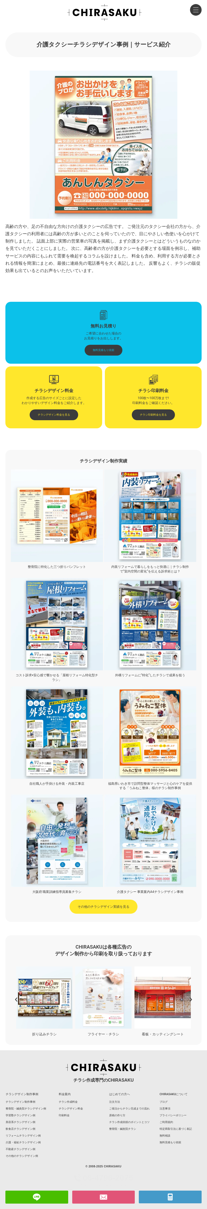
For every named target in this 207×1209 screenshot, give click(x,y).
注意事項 (165, 1108)
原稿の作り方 (117, 1115)
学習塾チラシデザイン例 (20, 1115)
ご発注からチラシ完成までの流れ (129, 1108)
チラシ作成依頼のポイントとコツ (129, 1122)
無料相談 (165, 1135)
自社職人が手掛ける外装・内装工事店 (56, 784)
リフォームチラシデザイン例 (23, 1135)
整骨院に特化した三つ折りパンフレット (57, 567)
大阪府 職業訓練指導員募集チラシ (57, 892)
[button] (16, 999)
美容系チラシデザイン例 (20, 1122)
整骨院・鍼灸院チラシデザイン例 (26, 1108)
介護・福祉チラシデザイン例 (23, 1142)
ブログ (164, 1101)
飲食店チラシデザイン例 (20, 1128)
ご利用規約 (166, 1122)
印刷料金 (64, 1115)
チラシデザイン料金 (71, 1108)
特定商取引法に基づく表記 (176, 1128)
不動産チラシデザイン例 (20, 1149)
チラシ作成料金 (68, 1101)
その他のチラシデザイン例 (22, 1155)
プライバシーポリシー (173, 1115)
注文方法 (114, 1101)
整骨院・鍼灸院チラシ (122, 1128)
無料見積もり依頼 (170, 1142)
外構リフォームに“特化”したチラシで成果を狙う (150, 675)
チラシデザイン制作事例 (20, 1101)
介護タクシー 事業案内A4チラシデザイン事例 (150, 892)
